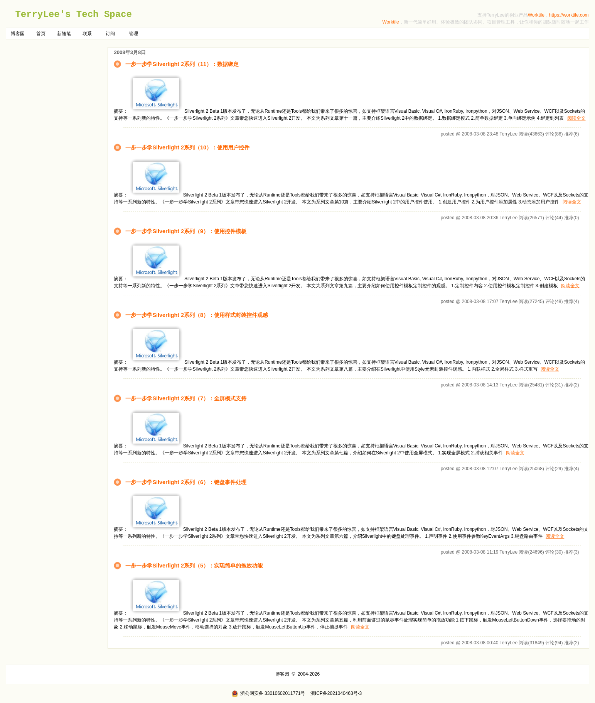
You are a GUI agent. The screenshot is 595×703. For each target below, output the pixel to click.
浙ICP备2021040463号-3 (336, 693)
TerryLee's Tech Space (73, 14)
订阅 (110, 33)
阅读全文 (576, 118)
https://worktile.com (569, 15)
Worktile (536, 15)
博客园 (18, 33)
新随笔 (64, 33)
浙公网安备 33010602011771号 (268, 693)
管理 (133, 33)
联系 (87, 33)
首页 (41, 33)
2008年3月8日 (130, 52)
